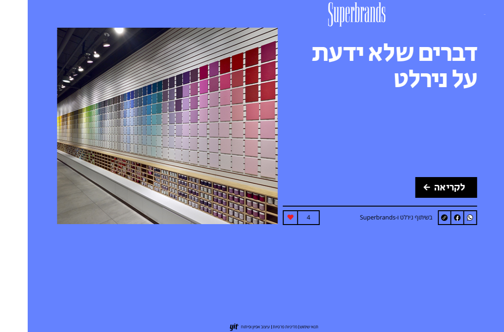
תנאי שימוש (281, 327)
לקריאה (417, 187)
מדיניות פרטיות (257, 327)
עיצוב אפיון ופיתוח (227, 327)
